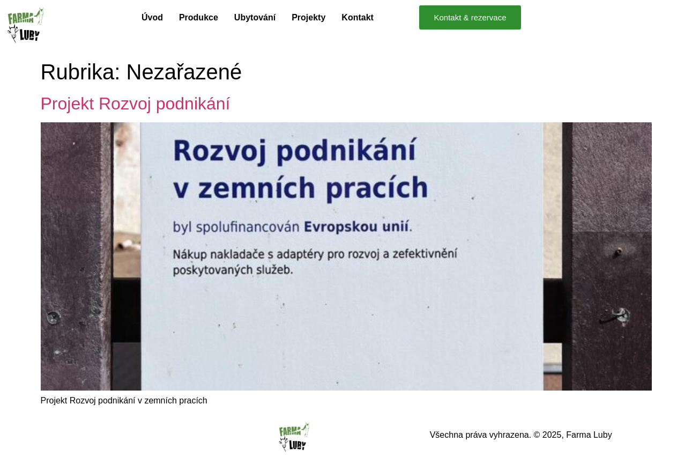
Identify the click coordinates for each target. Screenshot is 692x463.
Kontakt (357, 17)
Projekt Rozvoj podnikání (135, 103)
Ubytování (255, 17)
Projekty (308, 17)
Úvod (152, 17)
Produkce (198, 17)
